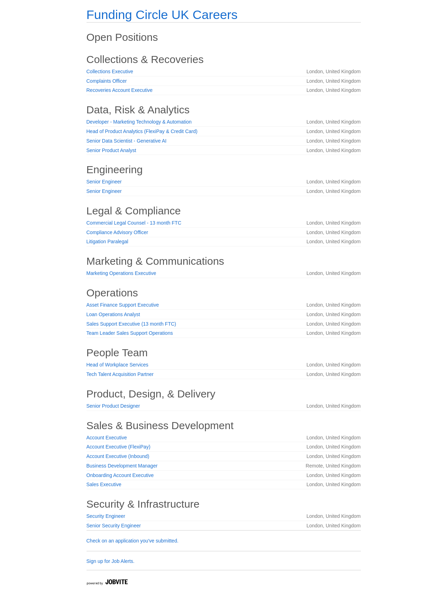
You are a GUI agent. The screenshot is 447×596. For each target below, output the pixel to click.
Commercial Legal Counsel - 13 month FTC (134, 223)
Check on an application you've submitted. (133, 541)
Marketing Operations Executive (121, 273)
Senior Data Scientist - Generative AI (127, 141)
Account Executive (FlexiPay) (119, 447)
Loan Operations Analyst (113, 314)
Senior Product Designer (113, 406)
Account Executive (107, 437)
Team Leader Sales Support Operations (130, 333)
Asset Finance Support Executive (123, 305)
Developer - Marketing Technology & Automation (139, 122)
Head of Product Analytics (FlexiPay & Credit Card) (142, 131)
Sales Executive (104, 484)
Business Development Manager (122, 466)
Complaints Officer (107, 81)
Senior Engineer (104, 181)
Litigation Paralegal (107, 241)
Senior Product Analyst (111, 150)
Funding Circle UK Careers (162, 14)
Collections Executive (110, 71)
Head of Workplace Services (117, 365)
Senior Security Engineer (114, 525)
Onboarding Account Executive (120, 475)
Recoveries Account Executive (120, 90)
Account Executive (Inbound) (118, 456)
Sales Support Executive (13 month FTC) (131, 324)
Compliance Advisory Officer (117, 232)
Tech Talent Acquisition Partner (120, 374)
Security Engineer (106, 516)
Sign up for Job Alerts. (111, 561)
